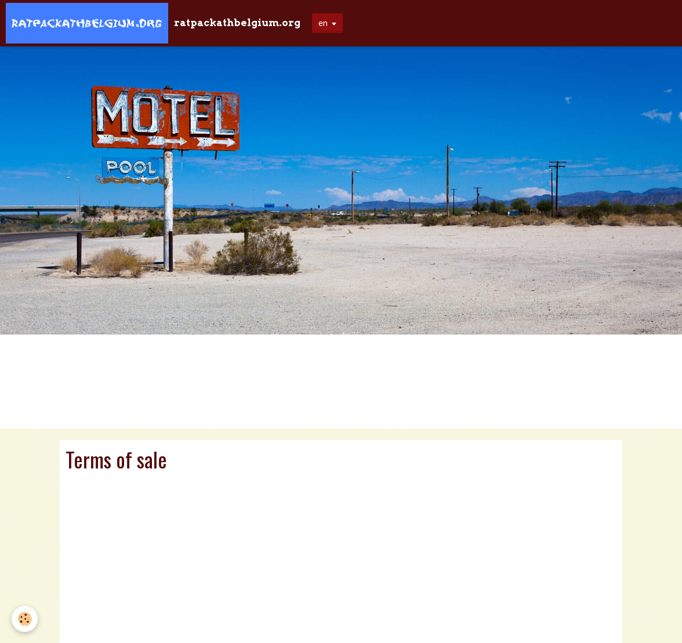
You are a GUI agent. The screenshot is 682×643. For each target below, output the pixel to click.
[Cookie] (25, 619)
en (323, 23)
